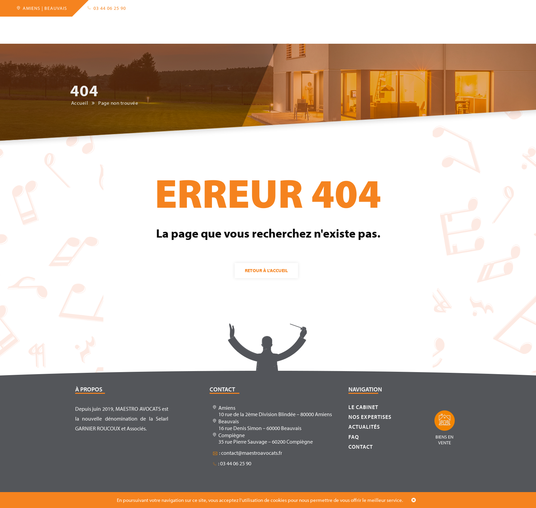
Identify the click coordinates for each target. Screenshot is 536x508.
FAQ (365, 25)
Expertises (153, 25)
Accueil (72, 25)
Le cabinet (111, 25)
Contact (395, 25)
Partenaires (199, 25)
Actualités (330, 25)
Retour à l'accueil (266, 270)
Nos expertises (369, 416)
